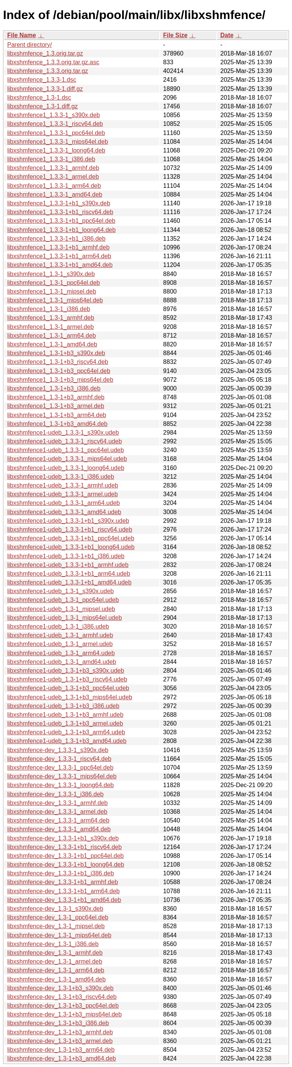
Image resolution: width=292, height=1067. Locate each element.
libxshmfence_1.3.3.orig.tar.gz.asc (53, 62)
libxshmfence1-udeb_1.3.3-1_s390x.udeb (63, 432)
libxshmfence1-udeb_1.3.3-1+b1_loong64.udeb (71, 547)
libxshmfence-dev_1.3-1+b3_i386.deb (58, 1023)
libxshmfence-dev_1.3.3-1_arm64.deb (58, 820)
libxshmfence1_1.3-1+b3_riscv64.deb (57, 362)
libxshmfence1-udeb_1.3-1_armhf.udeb (60, 635)
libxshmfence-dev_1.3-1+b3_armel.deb (60, 1041)
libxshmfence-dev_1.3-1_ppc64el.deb (57, 917)
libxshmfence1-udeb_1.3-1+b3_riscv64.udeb (67, 679)
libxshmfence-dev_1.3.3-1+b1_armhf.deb (62, 882)
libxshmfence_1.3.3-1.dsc (41, 79)
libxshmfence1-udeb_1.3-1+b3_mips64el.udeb (69, 697)
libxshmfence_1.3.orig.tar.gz (45, 53)
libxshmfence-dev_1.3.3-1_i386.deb (55, 794)
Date (226, 35)
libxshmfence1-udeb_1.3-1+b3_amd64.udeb (67, 741)
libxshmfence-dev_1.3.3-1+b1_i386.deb (60, 873)
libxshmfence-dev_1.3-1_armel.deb (54, 961)
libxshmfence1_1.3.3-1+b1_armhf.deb (58, 247)
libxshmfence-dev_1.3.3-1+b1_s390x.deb (63, 838)
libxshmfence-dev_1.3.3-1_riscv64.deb (59, 759)
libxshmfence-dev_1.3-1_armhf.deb (55, 953)
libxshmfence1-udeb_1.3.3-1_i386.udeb (60, 476)
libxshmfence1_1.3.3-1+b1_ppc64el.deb (61, 221)
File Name (21, 35)
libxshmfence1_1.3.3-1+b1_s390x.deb (58, 203)
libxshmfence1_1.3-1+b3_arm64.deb (56, 415)
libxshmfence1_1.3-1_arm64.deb (51, 335)
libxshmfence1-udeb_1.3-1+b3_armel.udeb (65, 723)
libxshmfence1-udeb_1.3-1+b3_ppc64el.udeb (68, 688)
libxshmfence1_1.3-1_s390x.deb (51, 274)
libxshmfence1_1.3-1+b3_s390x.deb (56, 353)
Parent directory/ (29, 44)
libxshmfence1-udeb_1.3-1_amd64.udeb (61, 662)
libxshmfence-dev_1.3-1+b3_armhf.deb (60, 1032)
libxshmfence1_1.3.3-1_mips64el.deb (57, 141)
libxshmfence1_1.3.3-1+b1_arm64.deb (59, 256)
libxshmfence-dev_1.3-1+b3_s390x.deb (60, 988)
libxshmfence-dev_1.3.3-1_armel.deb (57, 811)
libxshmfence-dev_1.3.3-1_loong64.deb (60, 785)
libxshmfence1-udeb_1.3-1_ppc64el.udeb (63, 600)
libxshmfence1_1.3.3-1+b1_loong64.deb (61, 230)
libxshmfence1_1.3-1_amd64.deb (52, 344)
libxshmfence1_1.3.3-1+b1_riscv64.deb (60, 212)
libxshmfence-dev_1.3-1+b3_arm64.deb (60, 1049)
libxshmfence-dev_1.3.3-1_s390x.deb (57, 750)
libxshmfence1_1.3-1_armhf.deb (50, 317)
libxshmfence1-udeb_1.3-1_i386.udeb (58, 626)
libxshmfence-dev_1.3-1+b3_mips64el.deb (64, 1014)
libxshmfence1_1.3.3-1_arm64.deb (54, 186)
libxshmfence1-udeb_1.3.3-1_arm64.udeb (63, 503)
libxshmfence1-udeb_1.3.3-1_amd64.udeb (64, 512)
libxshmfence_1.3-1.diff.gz (42, 106)
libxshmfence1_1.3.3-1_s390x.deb (53, 115)
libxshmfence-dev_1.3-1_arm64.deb (55, 970)
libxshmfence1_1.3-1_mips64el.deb (55, 300)
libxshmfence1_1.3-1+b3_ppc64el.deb (58, 371)
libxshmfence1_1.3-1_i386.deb (48, 309)
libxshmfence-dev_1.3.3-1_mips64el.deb (61, 776)
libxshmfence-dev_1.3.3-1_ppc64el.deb (60, 767)
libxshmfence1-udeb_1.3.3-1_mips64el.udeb (67, 459)
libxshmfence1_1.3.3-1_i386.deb (51, 159)
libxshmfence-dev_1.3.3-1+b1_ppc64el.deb (65, 856)
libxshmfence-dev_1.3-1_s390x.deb (55, 908)
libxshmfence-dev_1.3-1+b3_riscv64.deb (62, 997)
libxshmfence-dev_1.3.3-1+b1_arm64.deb (63, 891)
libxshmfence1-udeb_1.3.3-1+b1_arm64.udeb (68, 573)
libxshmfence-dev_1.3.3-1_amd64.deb (59, 829)
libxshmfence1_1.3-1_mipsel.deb (51, 291)
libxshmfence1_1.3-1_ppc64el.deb (53, 282)
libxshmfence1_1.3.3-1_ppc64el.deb (56, 133)
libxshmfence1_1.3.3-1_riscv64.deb (55, 124)
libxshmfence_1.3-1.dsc (39, 97)
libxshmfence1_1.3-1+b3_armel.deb (55, 406)
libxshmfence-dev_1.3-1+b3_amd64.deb (61, 1058)
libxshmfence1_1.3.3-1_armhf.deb (53, 168)
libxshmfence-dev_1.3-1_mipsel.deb (56, 926)
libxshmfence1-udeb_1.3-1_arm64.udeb (61, 653)
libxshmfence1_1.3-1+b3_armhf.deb (56, 397)
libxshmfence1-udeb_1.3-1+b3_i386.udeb (63, 706)
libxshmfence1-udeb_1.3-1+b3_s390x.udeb (65, 670)
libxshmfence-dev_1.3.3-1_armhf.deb (57, 803)
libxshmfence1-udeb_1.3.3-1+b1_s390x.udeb (68, 521)
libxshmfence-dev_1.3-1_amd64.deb (56, 979)
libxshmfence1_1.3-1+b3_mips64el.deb (60, 379)
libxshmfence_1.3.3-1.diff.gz (45, 89)
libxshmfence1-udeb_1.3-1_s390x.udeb (60, 591)
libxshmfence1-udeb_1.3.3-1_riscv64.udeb (64, 441)
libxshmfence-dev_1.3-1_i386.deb (52, 944)
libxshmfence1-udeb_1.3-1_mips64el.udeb (64, 617)
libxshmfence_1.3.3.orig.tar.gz (47, 71)
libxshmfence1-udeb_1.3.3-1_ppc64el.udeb (65, 450)
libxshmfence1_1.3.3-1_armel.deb (53, 176)
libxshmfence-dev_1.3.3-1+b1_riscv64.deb (64, 847)
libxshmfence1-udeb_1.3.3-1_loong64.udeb (65, 468)
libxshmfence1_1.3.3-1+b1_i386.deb (56, 238)
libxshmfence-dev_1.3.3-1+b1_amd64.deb (64, 900)
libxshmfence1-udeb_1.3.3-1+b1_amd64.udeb (69, 582)
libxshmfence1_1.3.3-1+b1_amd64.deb (60, 265)
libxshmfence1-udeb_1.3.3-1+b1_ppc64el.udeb (70, 538)
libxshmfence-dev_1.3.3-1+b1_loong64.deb (65, 864)
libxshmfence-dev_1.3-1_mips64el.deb (59, 935)
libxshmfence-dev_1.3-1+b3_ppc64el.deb (63, 1005)
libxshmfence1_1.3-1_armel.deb (50, 327)
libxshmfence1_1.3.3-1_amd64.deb (54, 194)
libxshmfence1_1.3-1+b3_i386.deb (53, 388)
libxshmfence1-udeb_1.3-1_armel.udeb (60, 644)
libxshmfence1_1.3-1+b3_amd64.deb (57, 424)
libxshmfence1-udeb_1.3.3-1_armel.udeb (62, 494)
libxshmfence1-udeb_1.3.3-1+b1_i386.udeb (65, 556)
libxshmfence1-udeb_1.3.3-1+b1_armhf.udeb (68, 565)
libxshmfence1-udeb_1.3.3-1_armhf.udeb (62, 485)
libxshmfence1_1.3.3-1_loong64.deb (56, 150)
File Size (175, 35)
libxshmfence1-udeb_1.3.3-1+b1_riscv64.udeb (69, 529)
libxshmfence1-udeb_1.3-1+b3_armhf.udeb (65, 714)
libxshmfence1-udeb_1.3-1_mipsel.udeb (61, 609)
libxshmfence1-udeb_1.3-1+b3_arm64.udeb (66, 732)
